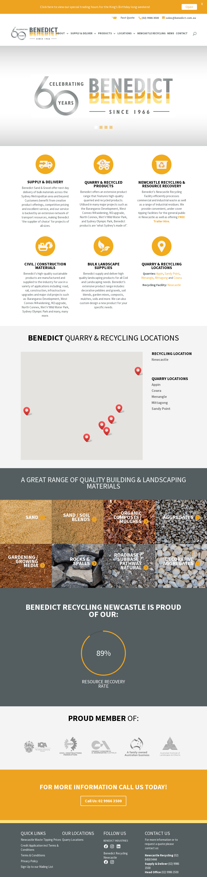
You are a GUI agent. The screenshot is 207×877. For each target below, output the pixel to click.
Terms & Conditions (33, 855)
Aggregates (178, 517)
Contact (182, 33)
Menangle (147, 278)
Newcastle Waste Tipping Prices (41, 840)
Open (189, 7)
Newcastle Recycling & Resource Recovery (161, 184)
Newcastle (174, 285)
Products (105, 33)
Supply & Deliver (82, 33)
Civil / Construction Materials (45, 265)
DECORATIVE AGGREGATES (178, 561)
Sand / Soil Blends (76, 517)
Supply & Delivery (45, 181)
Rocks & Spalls (80, 561)
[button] (139, 371)
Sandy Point (172, 273)
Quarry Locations (73, 840)
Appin (159, 273)
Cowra (178, 278)
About (60, 33)
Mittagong (161, 278)
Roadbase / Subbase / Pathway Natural (128, 561)
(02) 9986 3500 (150, 18)
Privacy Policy (29, 861)
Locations (124, 33)
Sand (32, 517)
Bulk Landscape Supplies (103, 265)
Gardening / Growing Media (23, 561)
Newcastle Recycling (151, 33)
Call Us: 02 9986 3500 (103, 800)
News (170, 33)
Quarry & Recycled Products (103, 184)
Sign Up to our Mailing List (37, 867)
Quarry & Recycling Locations (162, 265)
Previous (17, 750)
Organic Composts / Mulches (127, 517)
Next (190, 750)
